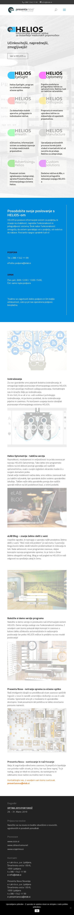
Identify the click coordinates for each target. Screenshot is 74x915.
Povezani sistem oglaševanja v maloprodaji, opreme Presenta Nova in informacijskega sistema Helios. (22, 179)
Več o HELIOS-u (18, 56)
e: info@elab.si (14, 874)
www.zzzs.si (13, 841)
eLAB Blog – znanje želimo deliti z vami (27, 536)
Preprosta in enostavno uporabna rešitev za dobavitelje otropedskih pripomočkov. (52, 114)
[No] (70, 907)
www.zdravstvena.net (17, 845)
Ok (37, 911)
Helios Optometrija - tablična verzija (26, 456)
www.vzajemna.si (15, 849)
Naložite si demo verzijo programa (25, 618)
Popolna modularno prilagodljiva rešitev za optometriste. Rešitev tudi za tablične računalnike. (53, 88)
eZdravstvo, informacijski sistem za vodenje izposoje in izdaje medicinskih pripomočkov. (22, 147)
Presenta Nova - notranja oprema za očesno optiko (34, 689)
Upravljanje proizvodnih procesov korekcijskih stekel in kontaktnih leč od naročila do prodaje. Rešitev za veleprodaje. (53, 148)
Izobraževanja (14, 379)
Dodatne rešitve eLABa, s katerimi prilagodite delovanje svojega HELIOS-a (53, 177)
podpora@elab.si (23, 263)
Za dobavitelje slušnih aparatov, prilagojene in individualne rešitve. (21, 113)
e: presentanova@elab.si (18, 896)
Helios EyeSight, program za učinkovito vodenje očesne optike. (21, 87)
